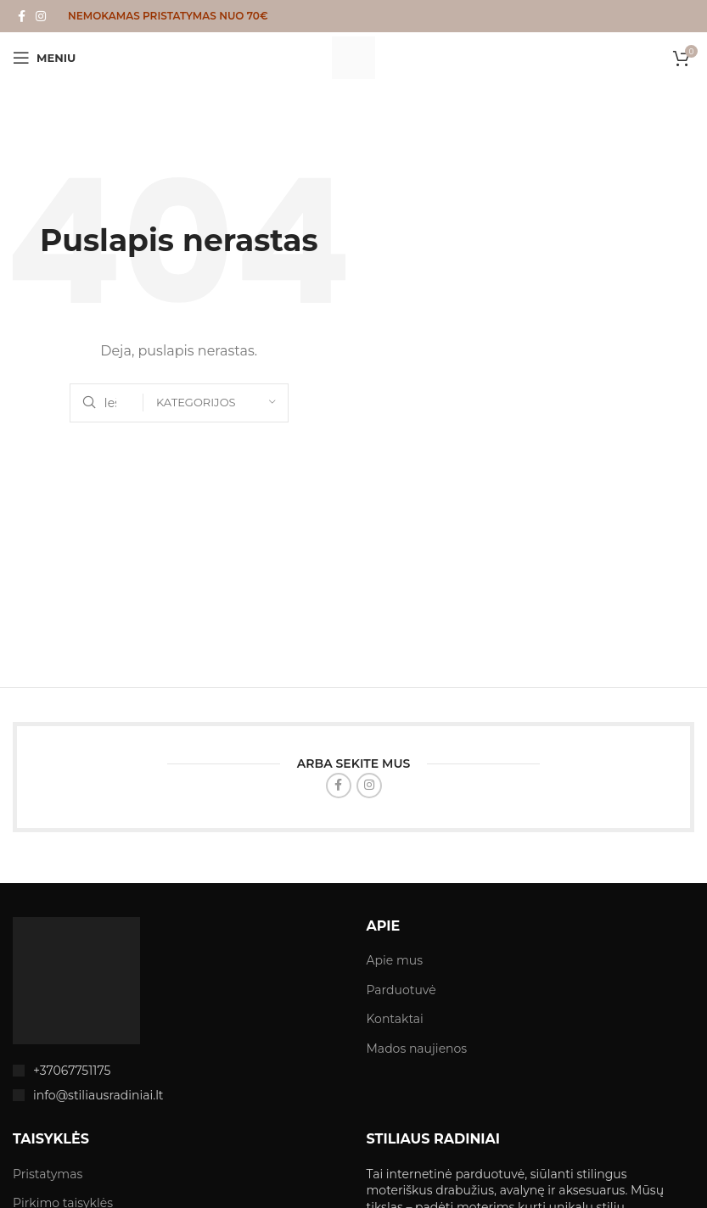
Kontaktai (395, 1018)
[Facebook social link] (22, 16)
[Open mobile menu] (44, 58)
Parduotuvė (401, 990)
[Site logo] (353, 56)
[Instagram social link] (41, 16)
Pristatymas (47, 1174)
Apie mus (395, 960)
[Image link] (76, 979)
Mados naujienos (417, 1048)
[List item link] (177, 1070)
